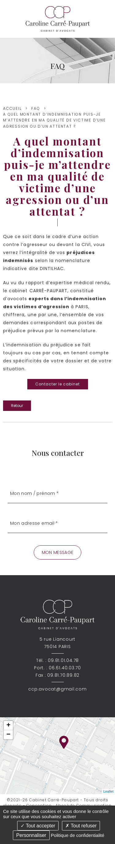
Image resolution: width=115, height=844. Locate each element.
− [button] (8, 734)
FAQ (35, 108)
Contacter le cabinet (57, 384)
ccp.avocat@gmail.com (57, 689)
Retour (17, 405)
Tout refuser (81, 825)
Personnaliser (31, 835)
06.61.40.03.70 (65, 668)
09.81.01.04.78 (63, 660)
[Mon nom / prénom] (57, 493)
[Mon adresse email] (57, 523)
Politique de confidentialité (77, 835)
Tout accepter (38, 825)
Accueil (12, 108)
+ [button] (8, 725)
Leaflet (108, 791)
